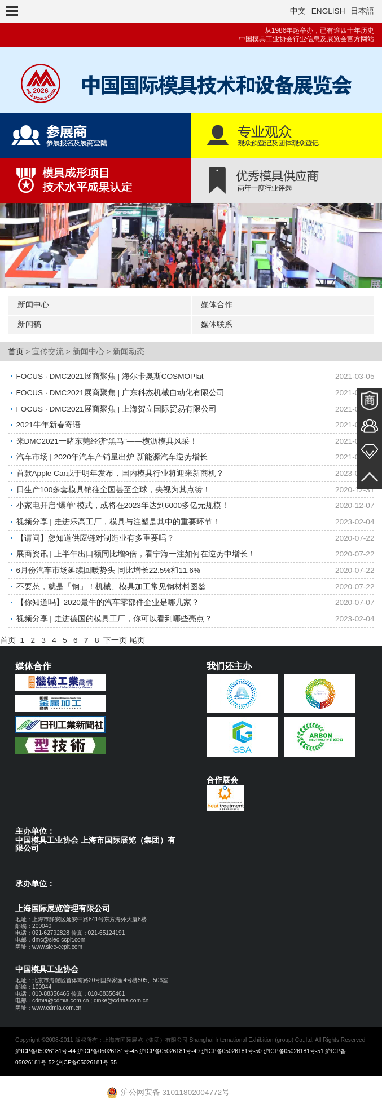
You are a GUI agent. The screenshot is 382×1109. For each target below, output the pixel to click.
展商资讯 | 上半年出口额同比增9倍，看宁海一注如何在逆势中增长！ (136, 551)
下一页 (115, 636)
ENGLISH (328, 11)
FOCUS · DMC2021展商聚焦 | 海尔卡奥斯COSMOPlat (110, 376)
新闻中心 (33, 305)
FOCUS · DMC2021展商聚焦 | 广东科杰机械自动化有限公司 (120, 392)
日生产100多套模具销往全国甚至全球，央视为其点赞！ (113, 488)
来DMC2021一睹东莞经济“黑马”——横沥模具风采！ (106, 440)
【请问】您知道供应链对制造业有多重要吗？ (95, 535)
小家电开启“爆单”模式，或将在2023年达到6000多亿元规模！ (123, 504)
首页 (16, 351)
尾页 (137, 636)
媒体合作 (216, 305)
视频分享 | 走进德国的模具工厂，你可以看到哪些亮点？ (114, 615)
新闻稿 (29, 324)
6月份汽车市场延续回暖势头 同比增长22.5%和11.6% (108, 567)
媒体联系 (216, 324)
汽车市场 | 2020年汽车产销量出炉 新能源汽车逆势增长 (112, 456)
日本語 (362, 11)
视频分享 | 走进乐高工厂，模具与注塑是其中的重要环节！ (118, 519)
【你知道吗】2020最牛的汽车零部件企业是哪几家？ (107, 599)
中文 (298, 11)
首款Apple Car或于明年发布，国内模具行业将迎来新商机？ (120, 471)
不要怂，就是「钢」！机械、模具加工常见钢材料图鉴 (111, 583)
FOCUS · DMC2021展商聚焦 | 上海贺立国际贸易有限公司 (116, 408)
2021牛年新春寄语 (48, 424)
